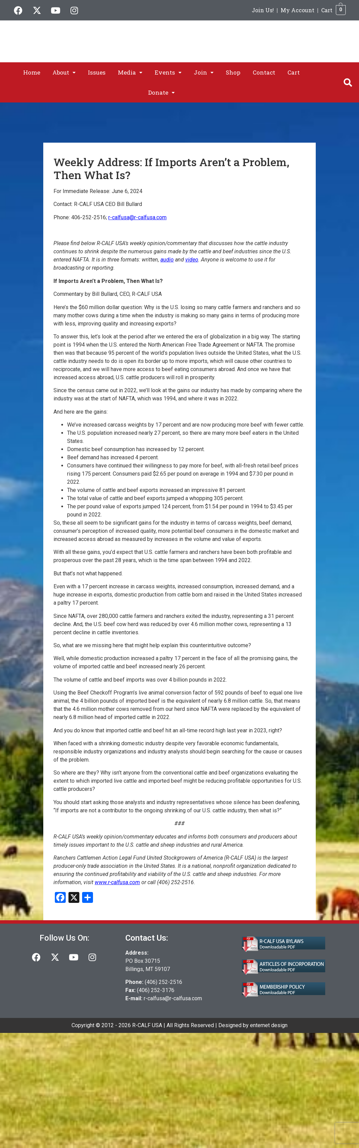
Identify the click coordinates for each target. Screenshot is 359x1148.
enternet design (268, 1025)
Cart (326, 10)
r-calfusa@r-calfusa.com (173, 998)
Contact (264, 72)
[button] (64, 72)
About (64, 72)
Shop (233, 72)
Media (130, 72)
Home (31, 72)
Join (204, 72)
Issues (97, 72)
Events (168, 72)
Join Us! (263, 10)
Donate (161, 92)
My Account (297, 10)
